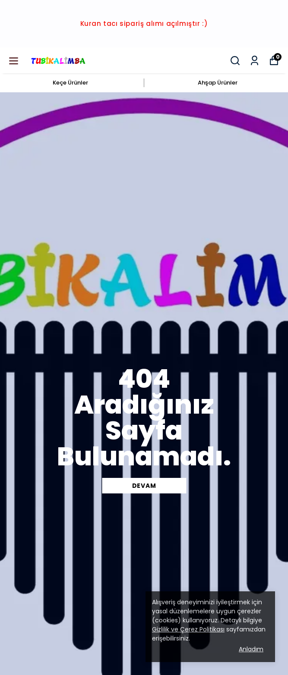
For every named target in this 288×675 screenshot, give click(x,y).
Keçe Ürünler (70, 82)
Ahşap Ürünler (217, 82)
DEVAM (144, 485)
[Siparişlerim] (254, 60)
